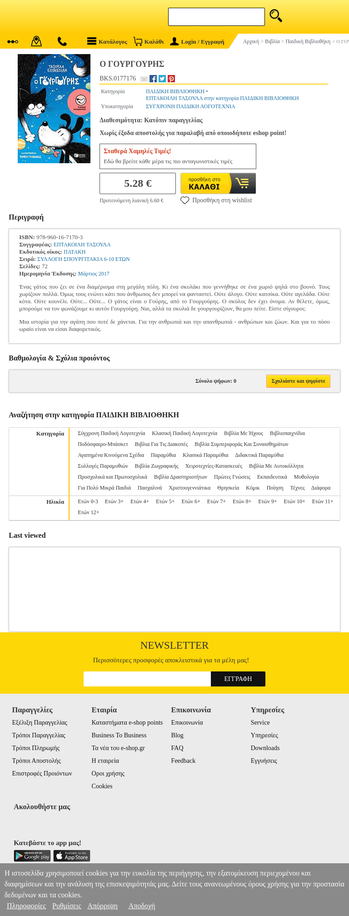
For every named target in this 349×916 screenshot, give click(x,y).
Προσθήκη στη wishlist (216, 200)
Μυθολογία (306, 477)
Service (260, 722)
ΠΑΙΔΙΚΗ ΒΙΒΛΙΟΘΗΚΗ (175, 91)
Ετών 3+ (114, 501)
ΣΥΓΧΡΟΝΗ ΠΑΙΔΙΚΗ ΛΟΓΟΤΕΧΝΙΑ (190, 106)
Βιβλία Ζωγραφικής (157, 466)
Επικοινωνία (187, 722)
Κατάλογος (107, 41)
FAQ (177, 748)
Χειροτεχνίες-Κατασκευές (213, 466)
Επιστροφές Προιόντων (42, 773)
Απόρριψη (102, 906)
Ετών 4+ (139, 501)
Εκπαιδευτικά (272, 477)
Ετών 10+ (294, 501)
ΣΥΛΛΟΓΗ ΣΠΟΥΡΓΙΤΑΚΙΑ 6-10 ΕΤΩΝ (83, 259)
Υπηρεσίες (264, 735)
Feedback (183, 760)
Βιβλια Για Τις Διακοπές (161, 444)
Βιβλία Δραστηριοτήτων (180, 477)
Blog (177, 735)
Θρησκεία (228, 488)
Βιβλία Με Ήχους (243, 433)
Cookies (102, 786)
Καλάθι (148, 41)
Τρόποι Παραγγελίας (38, 735)
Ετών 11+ (323, 501)
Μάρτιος (87, 273)
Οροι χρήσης (108, 773)
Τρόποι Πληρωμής (36, 748)
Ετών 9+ (267, 501)
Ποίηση (275, 488)
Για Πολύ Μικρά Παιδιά (104, 488)
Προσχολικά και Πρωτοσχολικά (112, 477)
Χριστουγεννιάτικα (189, 488)
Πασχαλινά (150, 488)
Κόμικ (252, 488)
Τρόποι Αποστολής (36, 760)
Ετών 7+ (216, 501)
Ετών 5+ (165, 501)
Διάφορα (320, 488)
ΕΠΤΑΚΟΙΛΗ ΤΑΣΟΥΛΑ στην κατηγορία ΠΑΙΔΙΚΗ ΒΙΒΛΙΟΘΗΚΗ (222, 98)
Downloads (265, 748)
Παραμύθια (163, 455)
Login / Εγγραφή (197, 41)
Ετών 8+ (242, 501)
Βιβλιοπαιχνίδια (287, 433)
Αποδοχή (142, 906)
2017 (104, 273)
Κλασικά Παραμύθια (206, 455)
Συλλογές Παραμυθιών (103, 466)
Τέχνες (297, 488)
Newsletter (174, 645)
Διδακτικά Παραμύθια (259, 455)
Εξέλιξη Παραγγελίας (39, 722)
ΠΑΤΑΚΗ (74, 252)
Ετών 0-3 (88, 501)
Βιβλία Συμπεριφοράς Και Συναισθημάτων (241, 444)
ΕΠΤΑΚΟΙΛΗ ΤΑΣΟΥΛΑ (82, 244)
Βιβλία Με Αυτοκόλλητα (276, 466)
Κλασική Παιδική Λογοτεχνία (184, 433)
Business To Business (119, 735)
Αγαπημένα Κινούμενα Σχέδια (111, 455)
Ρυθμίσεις (66, 906)
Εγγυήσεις (264, 760)
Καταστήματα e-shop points (127, 722)
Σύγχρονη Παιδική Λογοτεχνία (111, 433)
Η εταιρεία (105, 760)
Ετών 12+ (88, 512)
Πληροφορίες (26, 906)
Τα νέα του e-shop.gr (118, 748)
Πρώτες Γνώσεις (232, 477)
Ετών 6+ (190, 501)
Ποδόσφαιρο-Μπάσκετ (103, 444)
